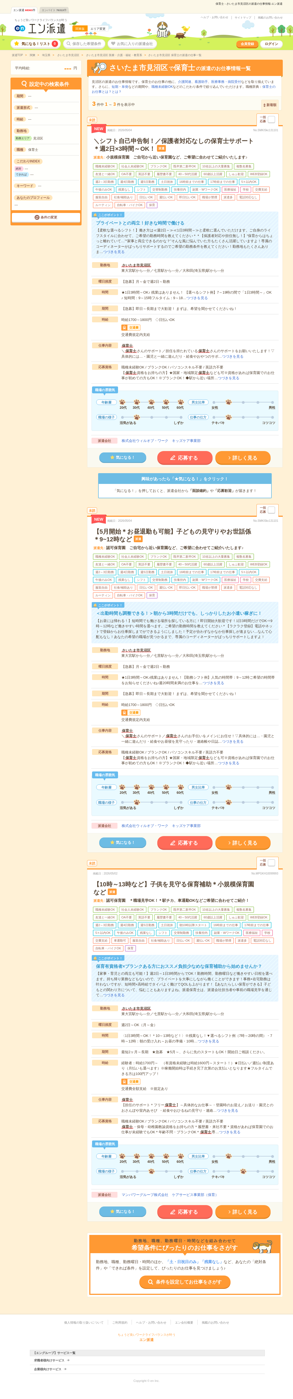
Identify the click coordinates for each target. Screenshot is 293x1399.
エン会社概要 (184, 1322)
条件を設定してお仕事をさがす (189, 1282)
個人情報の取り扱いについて (84, 1322)
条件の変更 (49, 217)
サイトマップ (243, 17)
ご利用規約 (119, 1322)
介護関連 (184, 82)
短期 (115, 87)
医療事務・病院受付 (226, 82)
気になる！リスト (40, 44)
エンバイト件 (54, 10)
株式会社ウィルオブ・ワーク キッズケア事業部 (161, 441)
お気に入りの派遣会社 (135, 44)
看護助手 (201, 82)
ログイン (271, 44)
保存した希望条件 (86, 44)
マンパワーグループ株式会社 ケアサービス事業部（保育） (170, 1195)
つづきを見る (114, 252)
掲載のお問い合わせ (270, 17)
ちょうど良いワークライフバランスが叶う (41, 20)
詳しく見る (244, 458)
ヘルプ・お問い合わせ (214, 17)
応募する (188, 458)
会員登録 (247, 44)
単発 (125, 87)
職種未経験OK (162, 87)
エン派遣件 (24, 10)
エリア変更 (98, 28)
